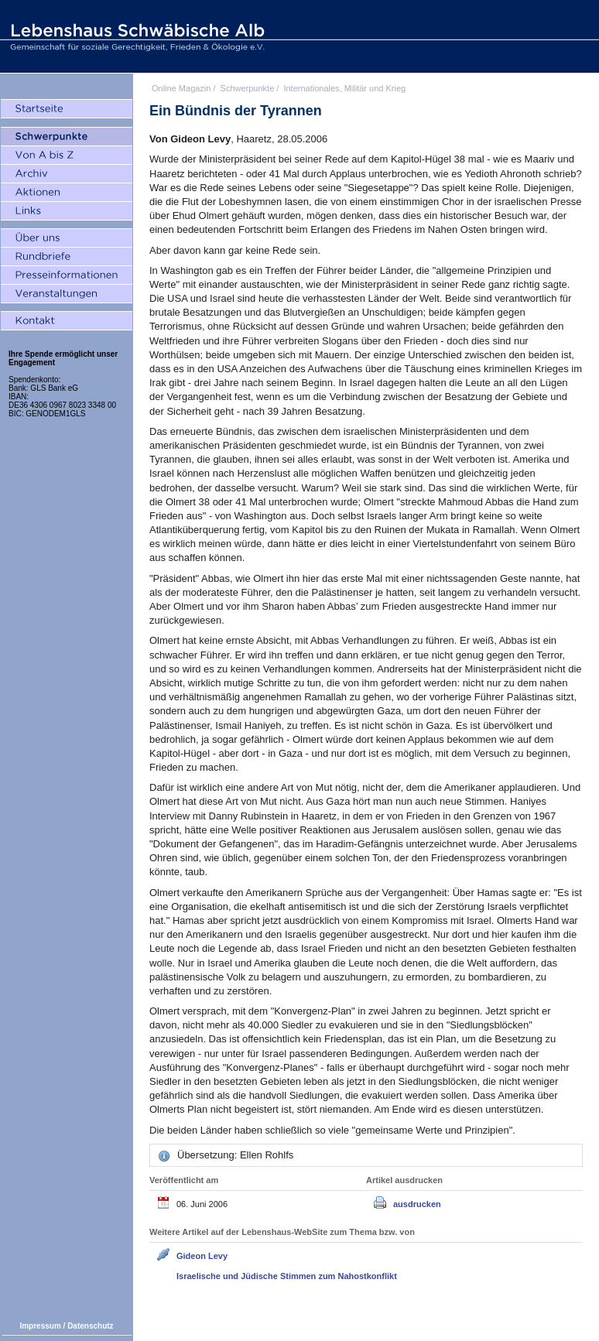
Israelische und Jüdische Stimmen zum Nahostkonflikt (286, 1276)
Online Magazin (181, 88)
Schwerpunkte (248, 88)
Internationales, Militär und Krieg (344, 88)
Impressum (39, 1326)
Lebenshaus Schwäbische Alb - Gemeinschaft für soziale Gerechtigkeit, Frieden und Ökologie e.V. (135, 36)
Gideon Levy (202, 1256)
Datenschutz (90, 1326)
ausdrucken (417, 1204)
